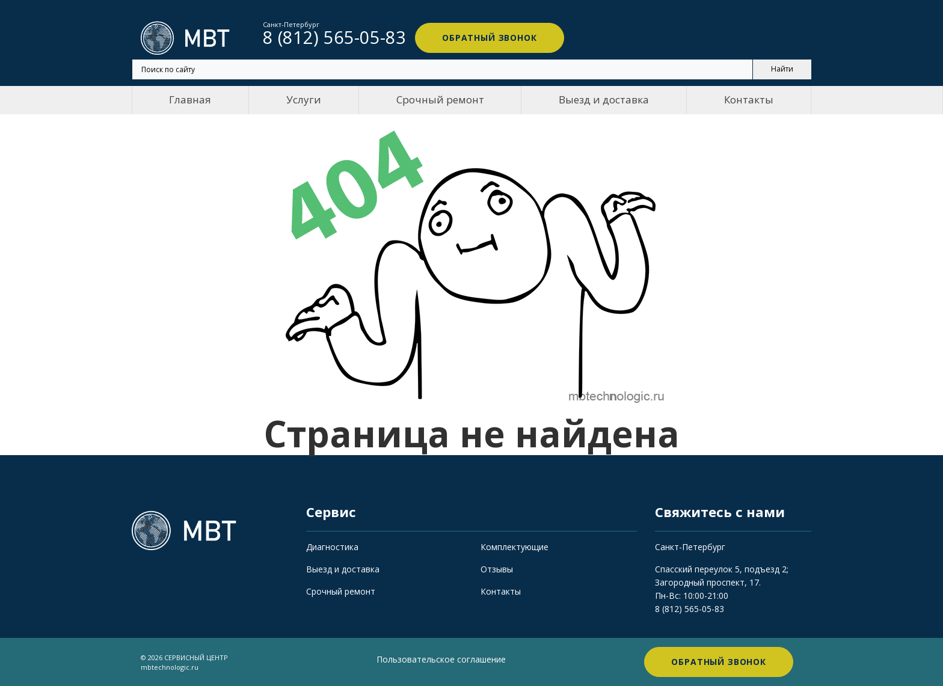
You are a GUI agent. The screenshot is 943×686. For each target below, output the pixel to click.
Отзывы (497, 569)
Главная (190, 99)
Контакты (748, 99)
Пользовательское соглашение (441, 659)
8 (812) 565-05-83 (689, 608)
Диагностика (332, 547)
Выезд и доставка (604, 99)
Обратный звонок (489, 37)
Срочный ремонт (440, 99)
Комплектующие (514, 547)
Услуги (303, 99)
